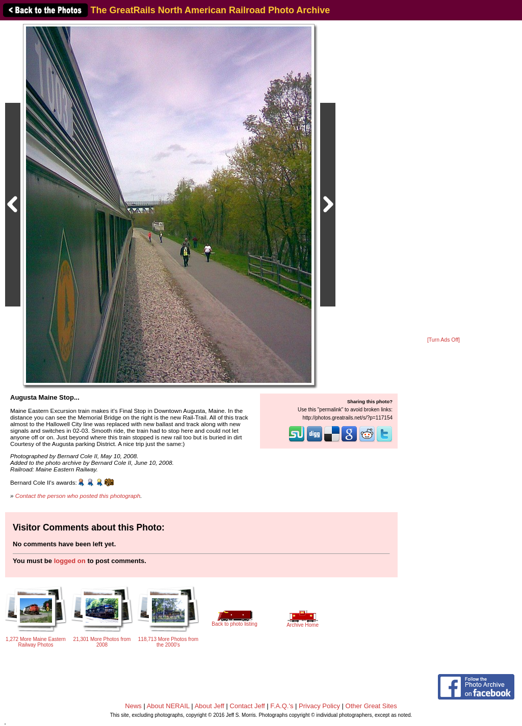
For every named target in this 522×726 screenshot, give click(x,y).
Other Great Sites (371, 706)
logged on (70, 561)
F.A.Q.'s (281, 706)
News (133, 706)
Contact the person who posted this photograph (78, 495)
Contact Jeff (247, 706)
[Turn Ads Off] (443, 340)
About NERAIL (168, 706)
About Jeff (209, 706)
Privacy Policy (319, 706)
